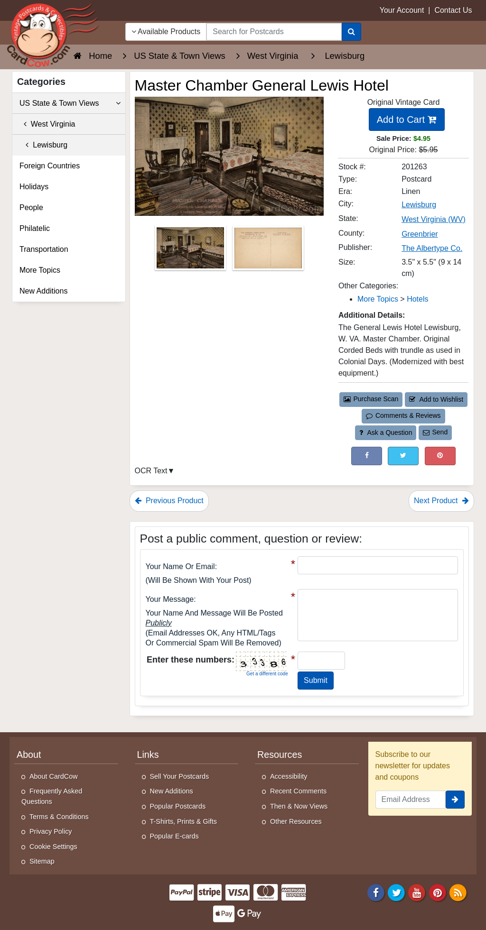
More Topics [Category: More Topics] (377, 299)
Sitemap (42, 861)
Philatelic (34, 228)
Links (148, 754)
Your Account (402, 10)
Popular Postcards (178, 806)
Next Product (441, 501)
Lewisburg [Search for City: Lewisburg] (419, 205)
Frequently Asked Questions (51, 796)
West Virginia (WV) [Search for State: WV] (434, 219)
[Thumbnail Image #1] (191, 251)
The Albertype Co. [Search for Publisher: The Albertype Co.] (432, 248)
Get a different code (267, 673)
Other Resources (296, 821)
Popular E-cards (174, 836)
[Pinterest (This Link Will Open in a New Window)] (440, 456)
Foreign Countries (49, 166)
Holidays (33, 187)
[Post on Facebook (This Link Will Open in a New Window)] (366, 456)
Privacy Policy (50, 831)
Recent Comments (298, 791)
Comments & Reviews (403, 415)
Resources (279, 754)
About (29, 754)
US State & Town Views (70, 103)
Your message (170, 599)
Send (435, 432)
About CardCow (53, 776)
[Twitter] (396, 891)
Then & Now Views (298, 806)
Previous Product (169, 501)
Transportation (43, 249)
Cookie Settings (53, 846)
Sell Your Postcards (179, 776)
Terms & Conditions (59, 816)
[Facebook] (376, 891)
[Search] (351, 32)
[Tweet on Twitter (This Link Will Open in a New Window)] (403, 456)
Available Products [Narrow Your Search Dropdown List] (166, 32)
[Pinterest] (438, 891)
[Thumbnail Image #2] (268, 251)
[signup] (455, 800)
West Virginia (47, 124)
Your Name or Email (180, 566)
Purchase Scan (371, 399)
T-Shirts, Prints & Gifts (183, 821)
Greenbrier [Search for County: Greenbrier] (420, 234)
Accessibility (288, 776)
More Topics (39, 270)
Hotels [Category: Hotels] (417, 299)
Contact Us (453, 10)
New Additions (43, 291)
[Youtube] (417, 891)
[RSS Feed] (458, 891)
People (31, 207)
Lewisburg (43, 145)
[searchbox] (274, 32)
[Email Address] (410, 800)
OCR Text (151, 471)
